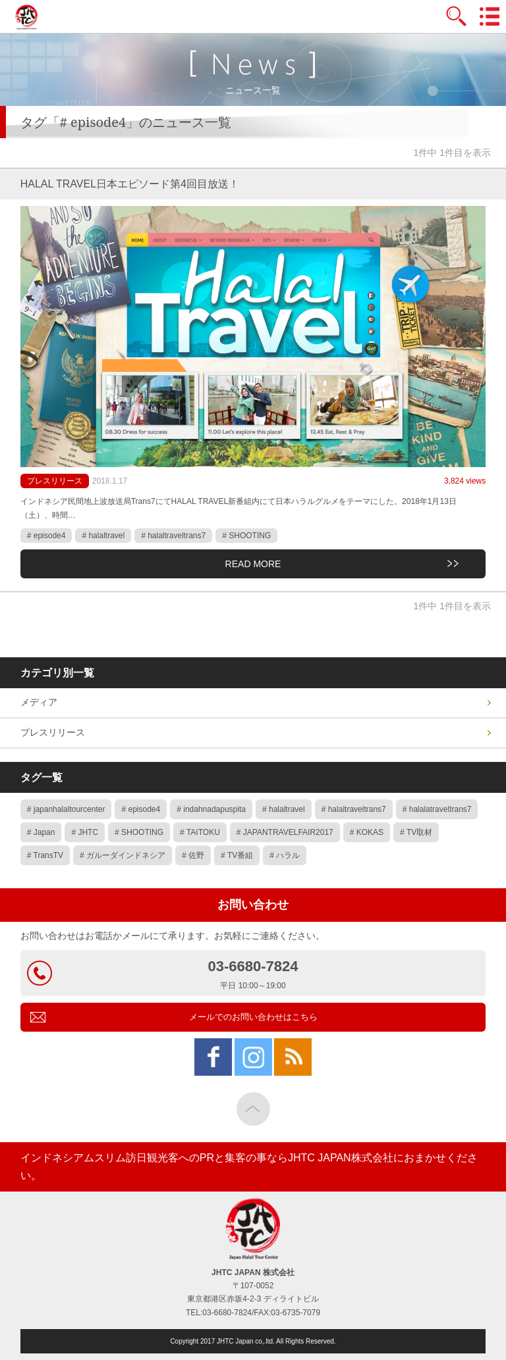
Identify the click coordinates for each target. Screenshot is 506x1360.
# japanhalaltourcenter (66, 809)
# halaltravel (103, 535)
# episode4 (46, 535)
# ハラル (284, 855)
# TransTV (45, 855)
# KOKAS (366, 832)
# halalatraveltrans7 (437, 809)
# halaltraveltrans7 (173, 535)
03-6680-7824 (253, 975)
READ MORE (253, 564)
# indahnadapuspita (211, 809)
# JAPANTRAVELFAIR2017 (285, 832)
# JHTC (84, 832)
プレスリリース (54, 481)
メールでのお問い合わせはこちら (253, 1017)
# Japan (41, 832)
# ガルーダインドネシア (122, 855)
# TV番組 (237, 855)
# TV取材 (416, 832)
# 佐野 (193, 855)
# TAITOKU (200, 832)
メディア (38, 702)
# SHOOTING (246, 535)
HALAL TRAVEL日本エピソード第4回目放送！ (129, 183)
